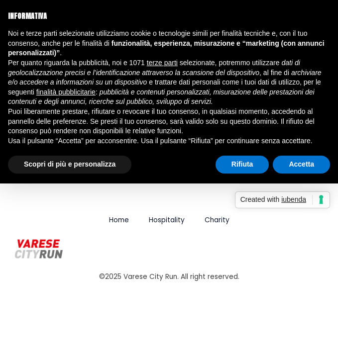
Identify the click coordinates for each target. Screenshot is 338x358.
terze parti (162, 63)
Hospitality (167, 220)
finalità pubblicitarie (66, 92)
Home (119, 220)
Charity (217, 220)
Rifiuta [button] (242, 164)
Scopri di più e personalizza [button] (69, 164)
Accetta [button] (301, 164)
